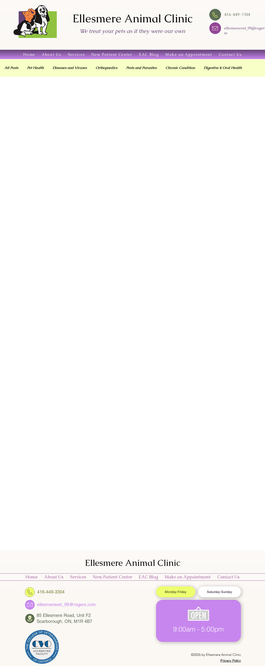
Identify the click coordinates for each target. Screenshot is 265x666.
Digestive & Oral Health (223, 68)
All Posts (11, 68)
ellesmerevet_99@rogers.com (66, 604)
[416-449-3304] (30, 592)
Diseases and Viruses (70, 68)
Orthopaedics (106, 68)
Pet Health (35, 68)
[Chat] (215, 28)
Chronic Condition (180, 68)
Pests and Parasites (141, 68)
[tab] (175, 591)
